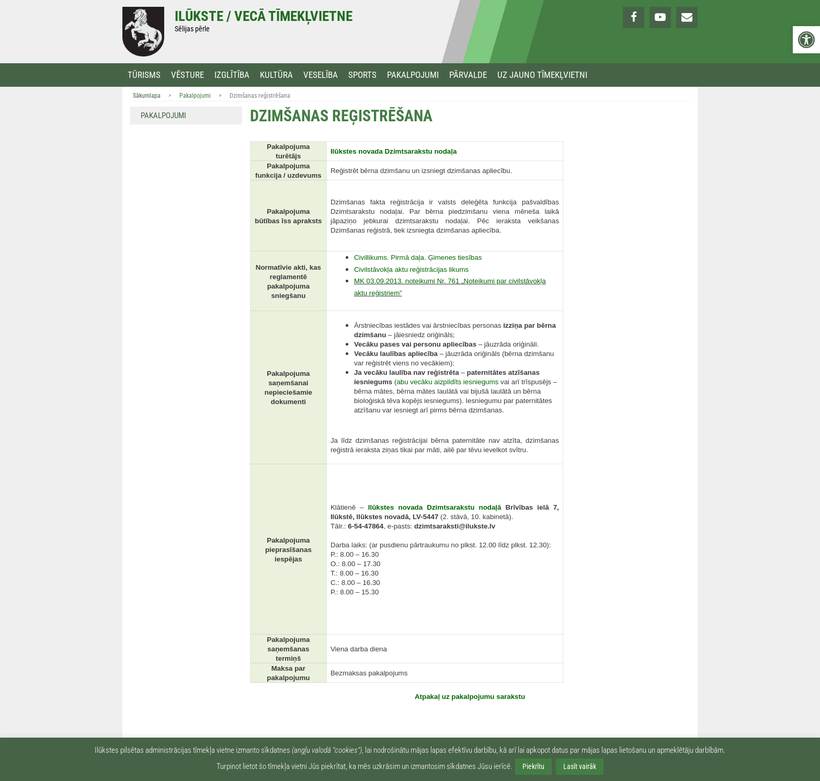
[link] (806, 39)
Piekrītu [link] (533, 766)
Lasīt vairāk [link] (579, 766)
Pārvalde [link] (468, 75)
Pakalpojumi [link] (413, 75)
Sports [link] (362, 75)
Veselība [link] (320, 75)
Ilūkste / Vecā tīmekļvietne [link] (263, 16)
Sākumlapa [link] (147, 95)
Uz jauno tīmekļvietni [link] (542, 75)
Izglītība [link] (231, 75)
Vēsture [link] (187, 75)
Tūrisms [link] (144, 75)
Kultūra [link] (276, 75)
